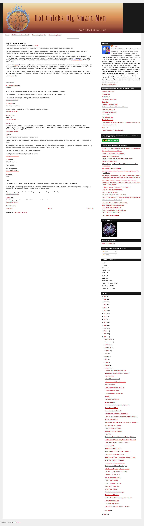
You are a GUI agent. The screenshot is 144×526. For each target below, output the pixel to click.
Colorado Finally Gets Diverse (113, 431)
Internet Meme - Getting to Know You (115, 382)
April (106, 362)
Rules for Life (106, 115)
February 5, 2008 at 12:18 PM (12, 194)
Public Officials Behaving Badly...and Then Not (118, 498)
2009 (105, 334)
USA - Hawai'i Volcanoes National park (113, 205)
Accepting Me (106, 97)
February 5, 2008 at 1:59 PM (12, 202)
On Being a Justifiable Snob (110, 104)
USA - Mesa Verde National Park (111, 207)
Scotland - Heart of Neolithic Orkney (112, 189)
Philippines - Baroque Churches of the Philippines (116, 187)
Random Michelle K (11, 85)
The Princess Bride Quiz (112, 495)
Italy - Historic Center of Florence (111, 168)
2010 (105, 331)
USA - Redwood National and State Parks (114, 210)
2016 (105, 313)
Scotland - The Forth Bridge (110, 192)
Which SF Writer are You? (112, 379)
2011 (105, 328)
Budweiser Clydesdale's (112, 399)
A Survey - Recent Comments (113, 425)
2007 (105, 514)
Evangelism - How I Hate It (112, 448)
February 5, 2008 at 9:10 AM (12, 119)
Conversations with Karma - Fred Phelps (116, 413)
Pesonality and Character (109, 112)
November (108, 342)
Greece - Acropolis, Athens (109, 161)
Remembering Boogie (55, 35)
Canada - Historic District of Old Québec (113, 153)
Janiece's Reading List (108, 243)
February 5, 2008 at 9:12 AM (12, 131)
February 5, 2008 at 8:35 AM (12, 100)
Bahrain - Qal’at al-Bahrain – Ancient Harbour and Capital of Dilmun (121, 148)
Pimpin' (107, 396)
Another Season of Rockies (113, 428)
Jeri (7, 134)
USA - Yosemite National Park (110, 215)
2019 (105, 305)
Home (7, 35)
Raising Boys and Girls (111, 419)
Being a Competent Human (113, 483)
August (107, 350)
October (107, 345)
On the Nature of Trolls (111, 408)
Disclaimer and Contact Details (20, 35)
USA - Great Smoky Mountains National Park (115, 202)
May (106, 359)
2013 (105, 322)
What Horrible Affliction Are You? (114, 387)
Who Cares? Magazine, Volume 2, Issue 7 (117, 442)
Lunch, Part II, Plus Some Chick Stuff (115, 370)
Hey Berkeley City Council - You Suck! (116, 471)
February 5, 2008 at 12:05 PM (12, 170)
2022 (105, 296)
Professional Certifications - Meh (114, 454)
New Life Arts (16, 522)
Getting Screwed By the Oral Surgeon (116, 466)
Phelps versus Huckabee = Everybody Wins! (117, 451)
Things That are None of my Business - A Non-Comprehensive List (121, 122)
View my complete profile (109, 84)
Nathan (8, 159)
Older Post (90, 208)
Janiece (8, 197)
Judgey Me (105, 102)
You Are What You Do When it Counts (112, 130)
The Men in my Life (107, 120)
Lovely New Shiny (110, 402)
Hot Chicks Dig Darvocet (112, 503)
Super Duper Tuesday (16, 43)
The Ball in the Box (107, 117)
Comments (107, 254)
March (107, 365)
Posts (105, 251)
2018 (105, 308)
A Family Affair (106, 94)
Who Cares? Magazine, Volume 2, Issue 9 (117, 373)
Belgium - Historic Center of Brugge (112, 151)
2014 (105, 319)
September (108, 347)
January (107, 510)
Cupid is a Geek (109, 445)
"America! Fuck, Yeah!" (108, 91)
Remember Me (109, 376)
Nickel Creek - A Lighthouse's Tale (114, 463)
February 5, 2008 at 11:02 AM (12, 156)
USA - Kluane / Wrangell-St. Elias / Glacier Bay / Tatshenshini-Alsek (121, 197)
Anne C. (8, 123)
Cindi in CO (9, 115)
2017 (105, 310)
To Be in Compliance (111, 489)
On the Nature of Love (108, 109)
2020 (105, 302)
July (106, 353)
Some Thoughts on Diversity (113, 411)
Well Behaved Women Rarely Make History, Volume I (120, 457)
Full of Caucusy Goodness (112, 477)
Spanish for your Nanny (111, 500)
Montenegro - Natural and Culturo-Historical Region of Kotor (119, 180)
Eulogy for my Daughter (39, 35)
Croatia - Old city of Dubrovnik (110, 156)
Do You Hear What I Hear (109, 99)
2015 (105, 316)
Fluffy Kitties (108, 434)
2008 (105, 337)
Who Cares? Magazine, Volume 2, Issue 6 (117, 469)
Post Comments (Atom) (20, 212)
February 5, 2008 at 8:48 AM (12, 111)
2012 (105, 325)
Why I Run (105, 127)
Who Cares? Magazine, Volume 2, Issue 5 (117, 506)
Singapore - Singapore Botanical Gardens (114, 195)
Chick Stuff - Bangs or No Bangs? (114, 460)
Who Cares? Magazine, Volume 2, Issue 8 (117, 405)
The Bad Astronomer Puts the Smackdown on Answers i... (121, 422)
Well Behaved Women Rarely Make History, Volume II (120, 440)
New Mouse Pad (109, 385)
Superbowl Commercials (112, 486)
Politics (11, 76)
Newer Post (9, 208)
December (108, 339)
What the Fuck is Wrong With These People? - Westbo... (121, 416)
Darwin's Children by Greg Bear (114, 393)
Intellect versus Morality (111, 390)
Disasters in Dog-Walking (112, 474)
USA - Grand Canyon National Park (112, 200)
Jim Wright (9, 103)
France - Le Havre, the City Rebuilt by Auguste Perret (117, 158)
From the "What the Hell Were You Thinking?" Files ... (120, 437)
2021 (105, 299)
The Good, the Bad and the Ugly (114, 492)
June (106, 356)
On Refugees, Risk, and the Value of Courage (115, 107)
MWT (7, 174)
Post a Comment (10, 206)
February (107, 368)
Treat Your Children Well (109, 125)
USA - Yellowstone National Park (111, 213)
